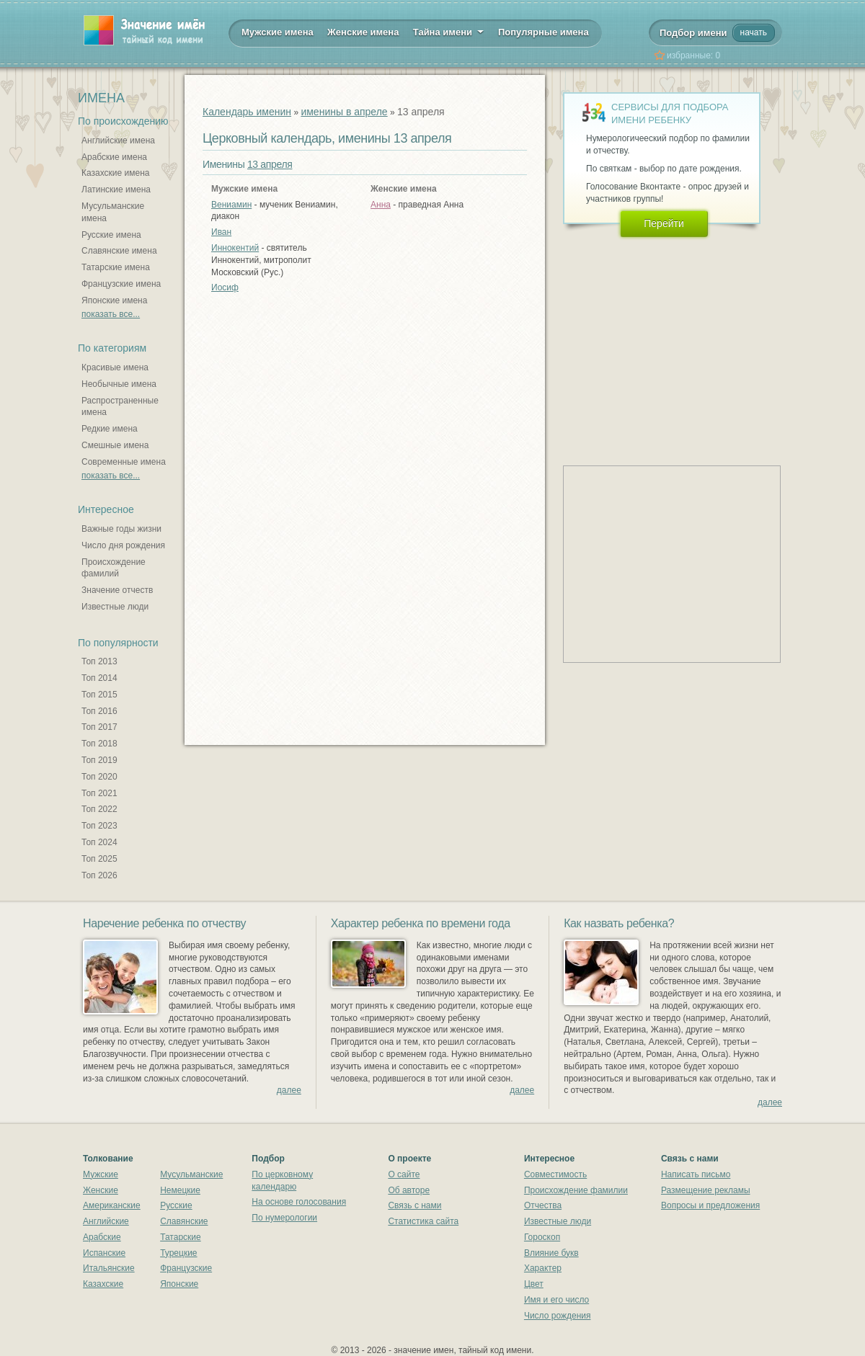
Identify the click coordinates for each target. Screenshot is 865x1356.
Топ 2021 (99, 793)
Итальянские (109, 1268)
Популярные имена (543, 32)
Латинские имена (116, 189)
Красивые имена (114, 367)
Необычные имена (118, 384)
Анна (381, 205)
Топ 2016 (99, 711)
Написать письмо (695, 1174)
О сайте (404, 1174)
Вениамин (231, 205)
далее (289, 1090)
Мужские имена (277, 32)
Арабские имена (114, 157)
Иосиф (225, 287)
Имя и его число (556, 1300)
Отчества (543, 1205)
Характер (543, 1268)
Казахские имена (115, 173)
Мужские (100, 1174)
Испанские (104, 1253)
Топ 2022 (99, 809)
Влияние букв (551, 1253)
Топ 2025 (99, 859)
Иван (221, 232)
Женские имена (363, 32)
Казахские (103, 1284)
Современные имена (123, 462)
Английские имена (118, 140)
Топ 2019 (99, 760)
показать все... (110, 314)
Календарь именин (247, 111)
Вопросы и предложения (710, 1205)
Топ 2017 (99, 727)
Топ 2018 (99, 744)
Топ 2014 (99, 678)
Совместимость (555, 1174)
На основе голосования (299, 1202)
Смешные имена (114, 445)
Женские (100, 1190)
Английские (106, 1221)
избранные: (693, 55)
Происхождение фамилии (576, 1190)
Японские (179, 1284)
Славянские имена (119, 251)
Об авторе (409, 1190)
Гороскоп (542, 1237)
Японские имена (114, 300)
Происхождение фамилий (113, 568)
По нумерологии (284, 1218)
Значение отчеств (117, 590)
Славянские (184, 1221)
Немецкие (180, 1190)
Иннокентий (235, 248)
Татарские (180, 1237)
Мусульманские (191, 1174)
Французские (186, 1268)
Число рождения (557, 1316)
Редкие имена (109, 429)
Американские (112, 1205)
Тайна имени (448, 30)
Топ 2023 (99, 826)
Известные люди (114, 607)
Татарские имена (115, 267)
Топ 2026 (99, 875)
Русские (176, 1205)
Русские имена (111, 235)
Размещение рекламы (705, 1190)
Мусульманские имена (112, 212)
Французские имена (121, 284)
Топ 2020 (99, 777)
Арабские (102, 1237)
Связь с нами (414, 1205)
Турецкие (178, 1253)
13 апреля (270, 164)
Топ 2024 (99, 842)
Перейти (663, 223)
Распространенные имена (120, 407)
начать (753, 32)
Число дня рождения (123, 545)
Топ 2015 (99, 695)
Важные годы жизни (121, 529)
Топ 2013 (99, 661)
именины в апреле (344, 111)
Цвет (534, 1284)
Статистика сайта (423, 1221)
